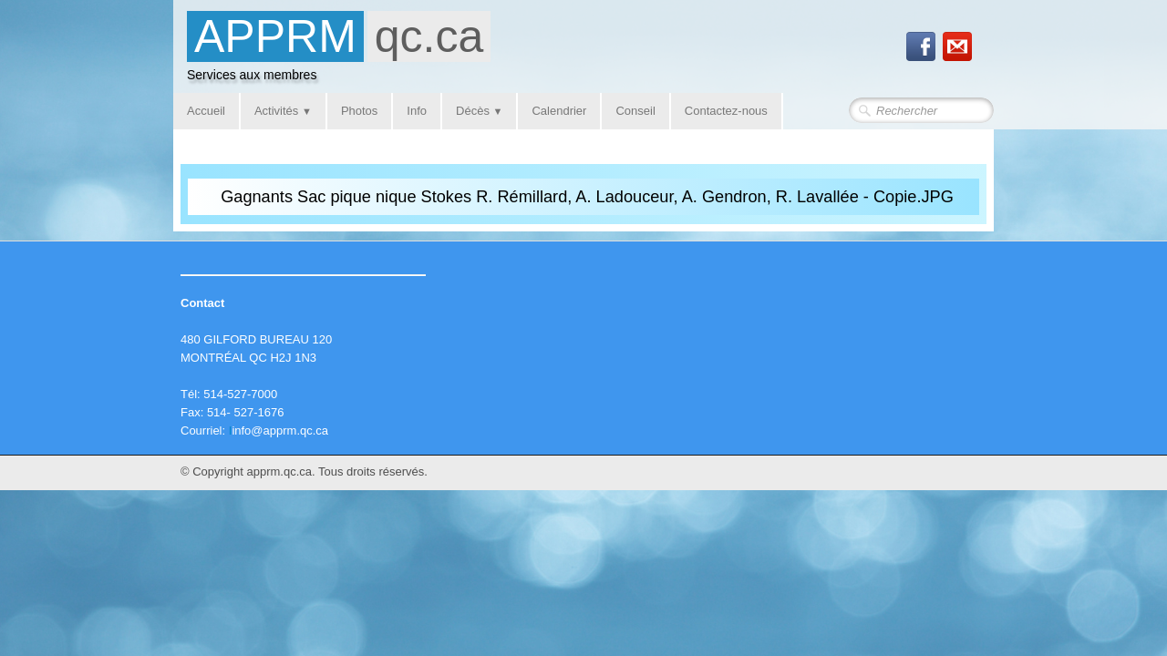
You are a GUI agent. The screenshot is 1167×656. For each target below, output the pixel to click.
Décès (479, 111)
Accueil (206, 111)
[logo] (338, 51)
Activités (283, 111)
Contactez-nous (726, 111)
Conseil (635, 111)
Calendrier (559, 111)
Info (417, 111)
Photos (359, 111)
